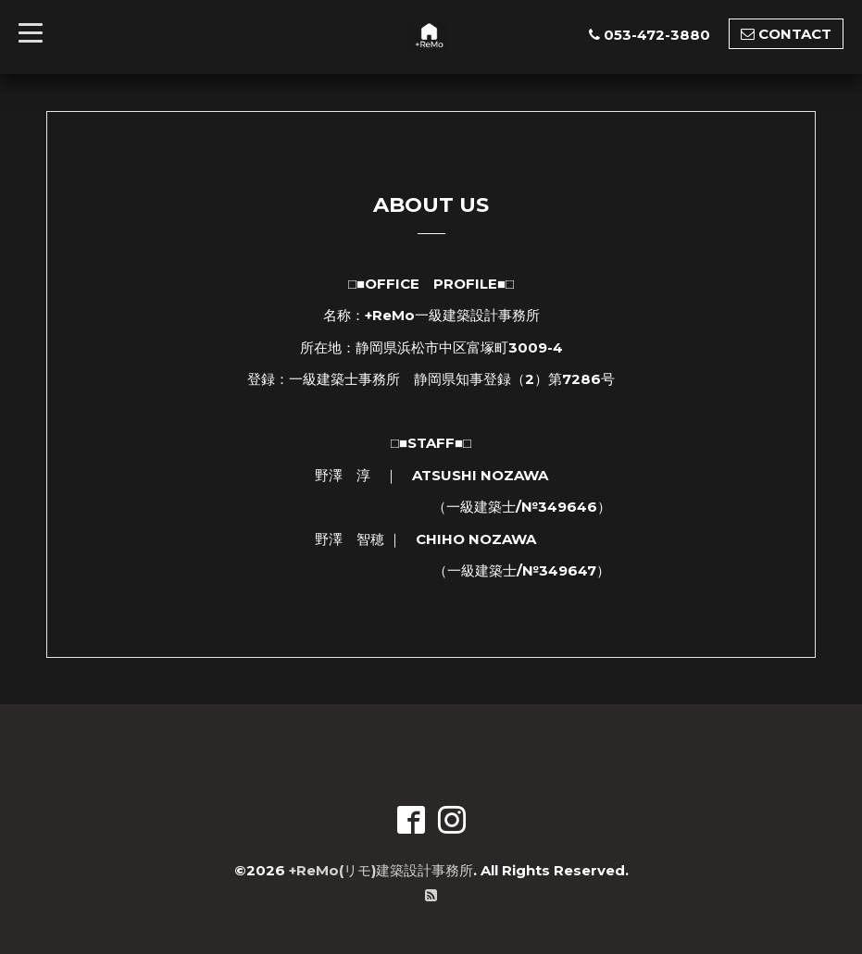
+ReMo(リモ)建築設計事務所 (381, 870)
